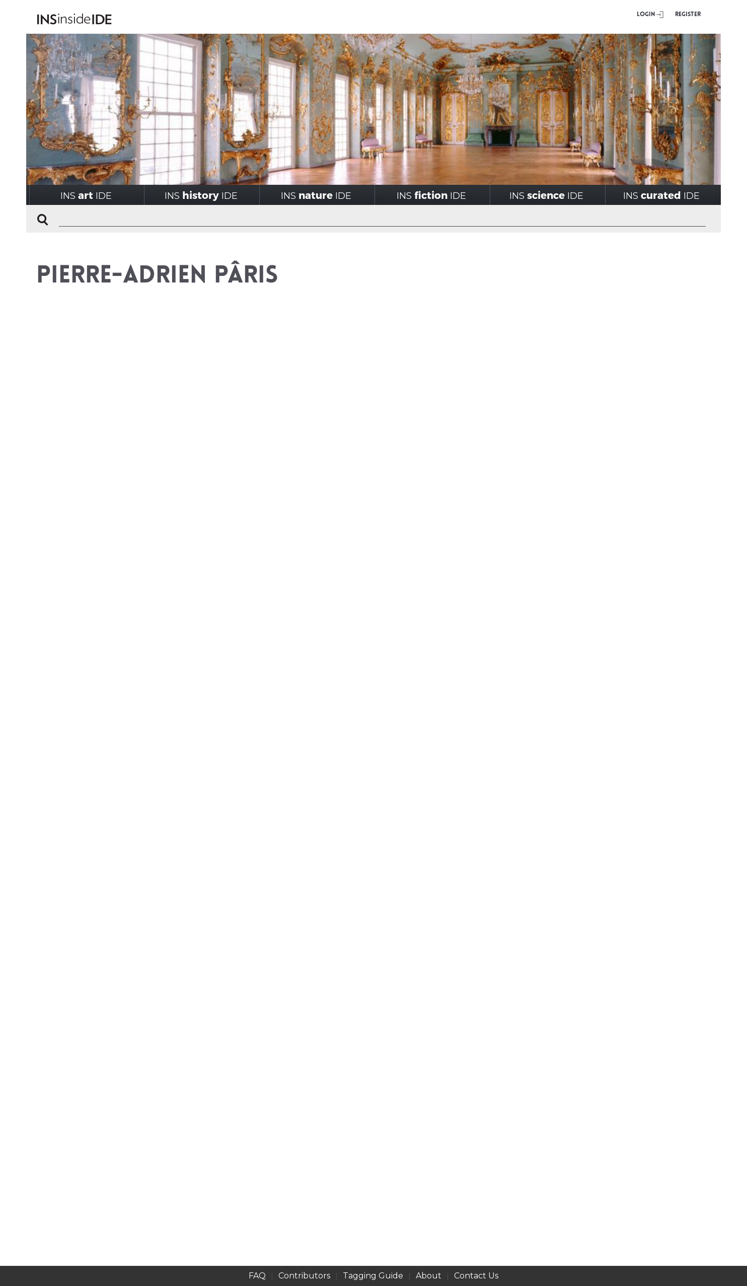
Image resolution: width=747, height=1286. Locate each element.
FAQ (257, 1275)
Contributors (304, 1275)
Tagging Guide (373, 1275)
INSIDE (86, 195)
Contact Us (476, 1275)
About (428, 1275)
